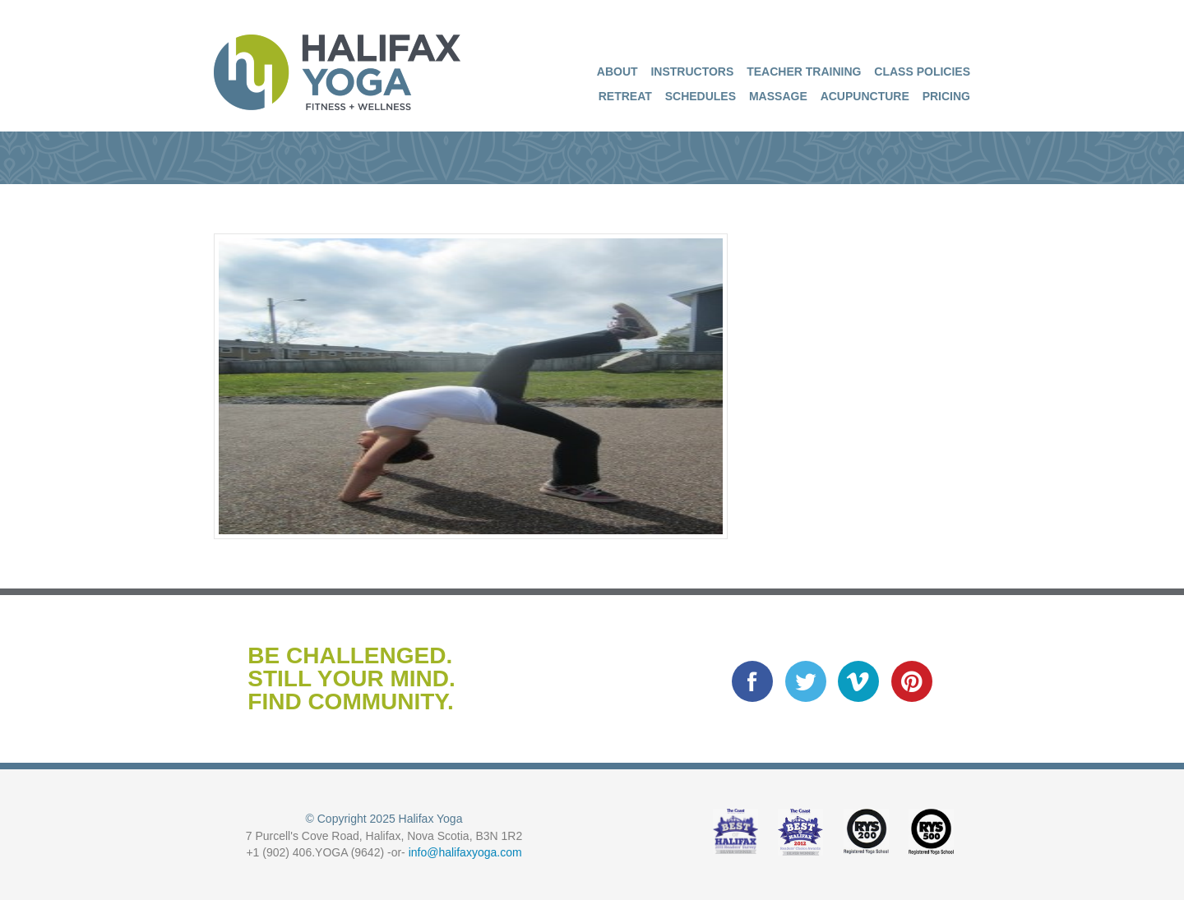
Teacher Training (804, 71)
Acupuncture (865, 96)
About (617, 71)
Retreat (625, 96)
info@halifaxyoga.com (465, 852)
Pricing (946, 96)
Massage (778, 96)
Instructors (691, 71)
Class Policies (922, 71)
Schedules (700, 96)
